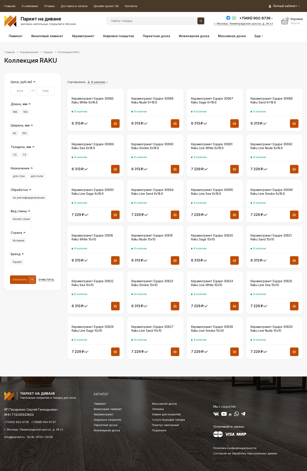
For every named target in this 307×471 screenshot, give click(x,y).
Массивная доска (164, 403)
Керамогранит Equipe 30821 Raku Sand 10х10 (271, 237)
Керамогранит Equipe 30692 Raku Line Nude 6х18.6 (272, 146)
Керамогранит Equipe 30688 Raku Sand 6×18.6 (272, 100)
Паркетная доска (105, 425)
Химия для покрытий (166, 414)
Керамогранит (29, 52)
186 (15, 111)
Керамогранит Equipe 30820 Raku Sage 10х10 (212, 237)
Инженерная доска (107, 430)
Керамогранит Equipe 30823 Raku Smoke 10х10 (152, 283)
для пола (37, 176)
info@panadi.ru (14, 437)
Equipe (48, 52)
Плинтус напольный (165, 425)
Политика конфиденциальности (234, 448)
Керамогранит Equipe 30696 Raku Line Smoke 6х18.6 (272, 191)
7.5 (24, 154)
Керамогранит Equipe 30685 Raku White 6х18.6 (93, 100)
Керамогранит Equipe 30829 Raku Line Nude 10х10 (272, 328)
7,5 (15, 154)
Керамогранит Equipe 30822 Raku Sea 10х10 (92, 283)
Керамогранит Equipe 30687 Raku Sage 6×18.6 (212, 100)
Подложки (159, 430)
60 (14, 133)
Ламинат (100, 403)
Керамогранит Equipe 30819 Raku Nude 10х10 (152, 237)
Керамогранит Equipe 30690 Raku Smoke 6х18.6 (152, 146)
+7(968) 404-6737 (43, 422)
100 (25, 111)
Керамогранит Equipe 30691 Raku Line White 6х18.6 (211, 146)
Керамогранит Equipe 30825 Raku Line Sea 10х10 (271, 283)
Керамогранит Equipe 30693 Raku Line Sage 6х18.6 (93, 191)
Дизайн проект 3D (106, 6)
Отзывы (49, 6)
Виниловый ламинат (108, 409)
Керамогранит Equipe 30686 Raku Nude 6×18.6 (152, 100)
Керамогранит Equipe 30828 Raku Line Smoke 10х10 (212, 328)
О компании (30, 6)
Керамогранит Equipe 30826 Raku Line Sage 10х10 (93, 328)
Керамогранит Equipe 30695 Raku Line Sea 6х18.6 (212, 191)
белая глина (21, 219)
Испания (18, 240)
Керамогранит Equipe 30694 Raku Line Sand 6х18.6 (152, 191)
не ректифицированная (29, 197)
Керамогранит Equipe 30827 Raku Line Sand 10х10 (152, 328)
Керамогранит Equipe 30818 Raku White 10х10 (92, 237)
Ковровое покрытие (107, 419)
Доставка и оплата (74, 6)
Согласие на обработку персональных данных (245, 453)
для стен (19, 176)
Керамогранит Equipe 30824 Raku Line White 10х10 (212, 283)
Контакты (131, 6)
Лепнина (158, 409)
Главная (9, 6)
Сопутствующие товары (168, 419)
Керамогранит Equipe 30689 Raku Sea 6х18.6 (93, 146)
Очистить (46, 279)
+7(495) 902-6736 (255, 18)
